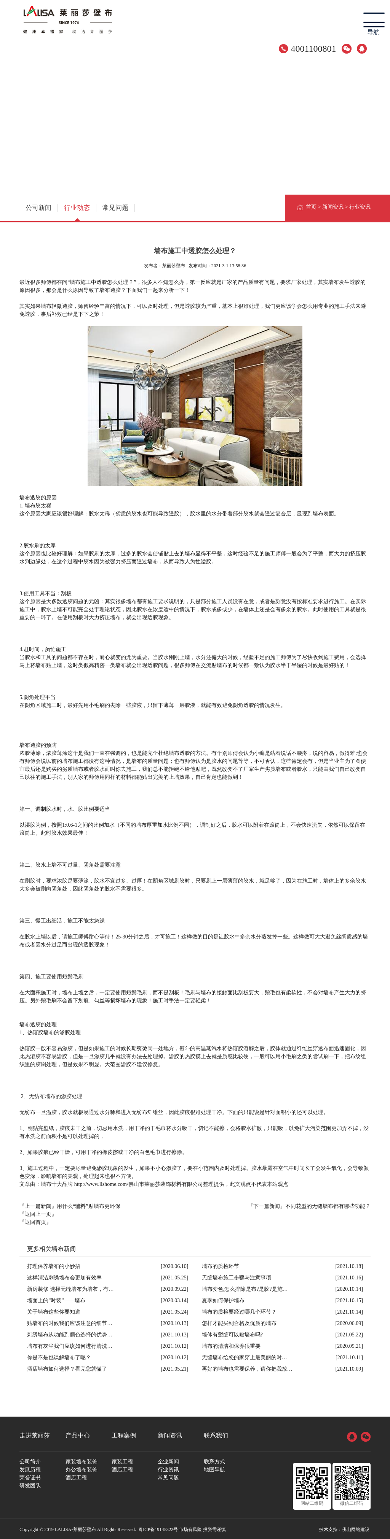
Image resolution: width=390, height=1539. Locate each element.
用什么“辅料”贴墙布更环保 (88, 1205)
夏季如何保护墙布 (223, 1299)
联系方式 (214, 1460)
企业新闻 (168, 1460)
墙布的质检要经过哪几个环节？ (239, 1310)
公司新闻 (36, 207)
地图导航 (214, 1468)
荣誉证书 (30, 1476)
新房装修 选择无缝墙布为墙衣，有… (70, 1287)
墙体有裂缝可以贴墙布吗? (232, 1333)
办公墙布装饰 (82, 1468)
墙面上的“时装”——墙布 (56, 1299)
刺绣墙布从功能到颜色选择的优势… (69, 1333)
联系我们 (216, 1434)
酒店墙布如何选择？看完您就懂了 (67, 1367)
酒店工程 (76, 1476)
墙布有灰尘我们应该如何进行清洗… (69, 1344)
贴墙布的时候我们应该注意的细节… (69, 1322)
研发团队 (30, 1484)
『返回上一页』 (38, 1213)
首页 (311, 207)
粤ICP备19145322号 (158, 1528)
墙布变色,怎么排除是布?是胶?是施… (245, 1287)
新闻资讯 (333, 207)
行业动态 (70, 207)
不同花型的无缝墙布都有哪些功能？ (328, 1205)
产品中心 (78, 1434)
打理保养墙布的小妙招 (53, 1265)
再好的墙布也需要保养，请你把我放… (247, 1367)
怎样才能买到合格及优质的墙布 (239, 1322)
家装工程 (122, 1460)
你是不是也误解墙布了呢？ (59, 1356)
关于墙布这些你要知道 (53, 1310)
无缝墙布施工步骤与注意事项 (236, 1276)
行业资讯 (168, 1468)
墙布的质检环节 (220, 1265)
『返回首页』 (35, 1221)
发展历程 (30, 1468)
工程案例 (124, 1434)
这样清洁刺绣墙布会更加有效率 (64, 1276)
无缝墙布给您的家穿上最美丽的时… (244, 1356)
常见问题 (104, 207)
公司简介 (30, 1460)
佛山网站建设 (355, 1528)
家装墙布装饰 (82, 1460)
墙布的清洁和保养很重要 (231, 1344)
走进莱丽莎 (34, 1434)
